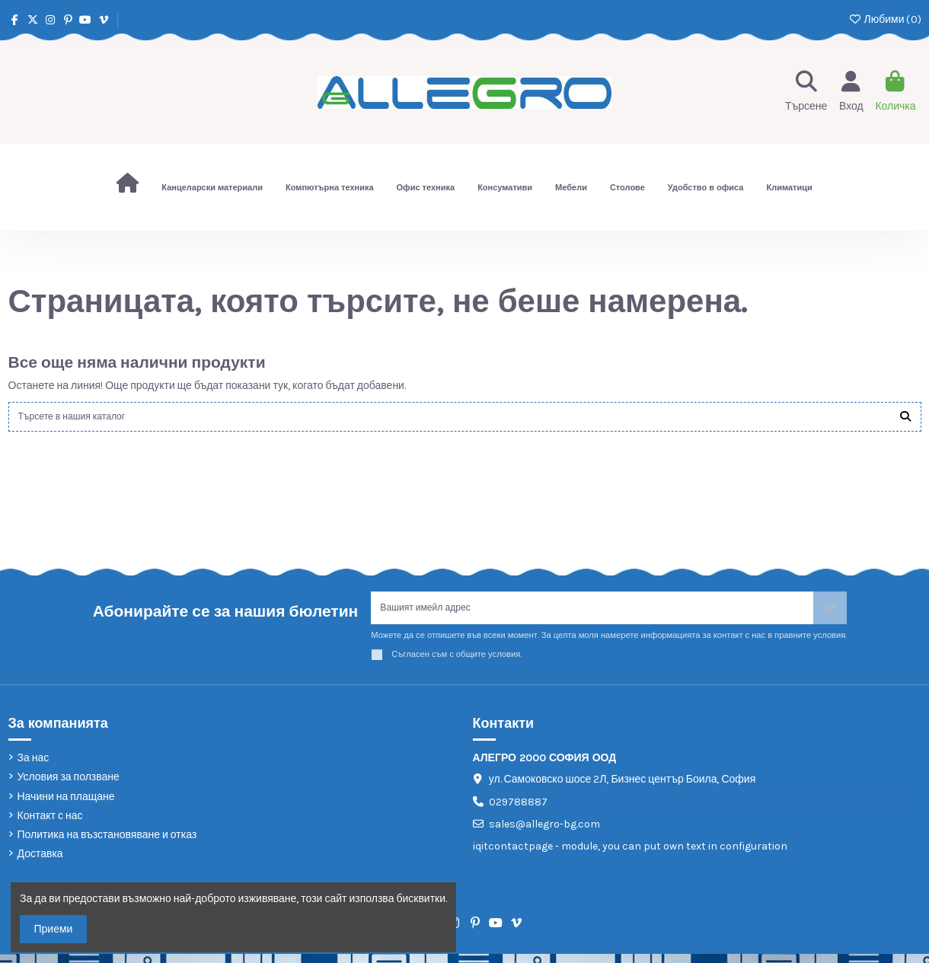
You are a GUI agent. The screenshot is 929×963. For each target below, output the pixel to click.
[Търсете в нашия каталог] (905, 419)
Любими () (884, 19)
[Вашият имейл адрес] (592, 614)
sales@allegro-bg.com (544, 833)
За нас (33, 767)
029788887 (518, 811)
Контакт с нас (50, 824)
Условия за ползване (69, 786)
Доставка (40, 863)
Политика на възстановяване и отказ (107, 844)
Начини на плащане (66, 805)
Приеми (53, 929)
